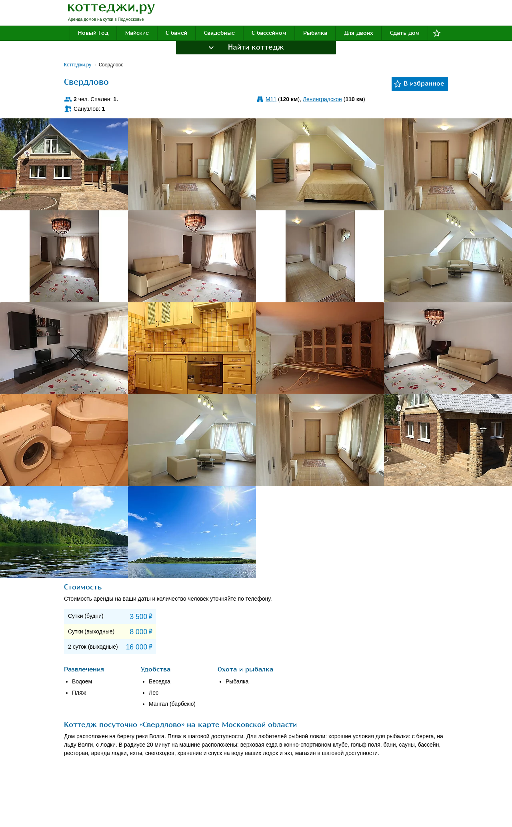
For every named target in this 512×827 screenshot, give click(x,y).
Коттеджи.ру (78, 65)
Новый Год (93, 33)
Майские (137, 33)
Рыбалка (315, 33)
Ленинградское (322, 99)
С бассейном (269, 33)
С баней (176, 33)
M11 (271, 99)
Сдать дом (405, 33)
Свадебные (219, 33)
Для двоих (358, 33)
